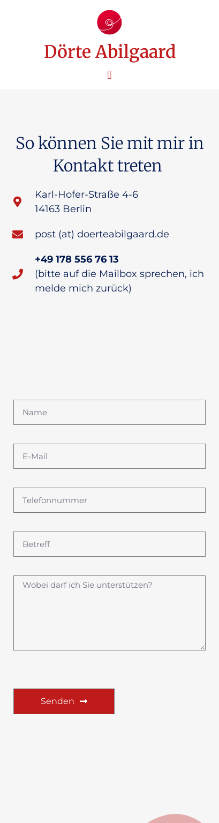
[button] (109, 75)
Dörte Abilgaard (110, 52)
